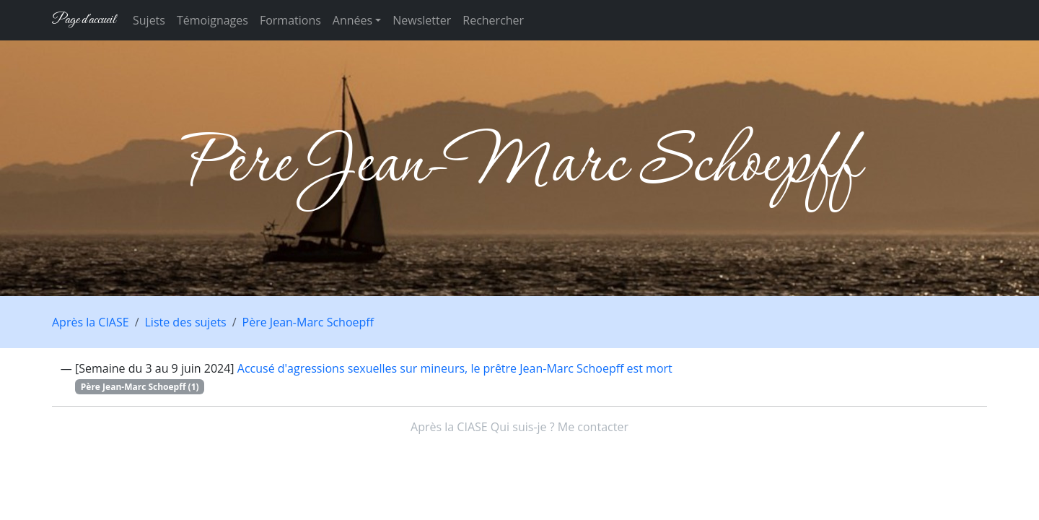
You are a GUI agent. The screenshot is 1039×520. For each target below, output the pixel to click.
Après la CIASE (90, 322)
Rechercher (493, 20)
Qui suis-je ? (523, 427)
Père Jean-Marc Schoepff (308, 322)
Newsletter (422, 20)
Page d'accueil (83, 20)
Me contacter (593, 427)
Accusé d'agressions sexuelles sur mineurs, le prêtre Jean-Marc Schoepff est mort (454, 368)
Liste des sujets (186, 322)
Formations (290, 20)
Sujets (149, 20)
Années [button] (352, 20)
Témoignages (212, 20)
